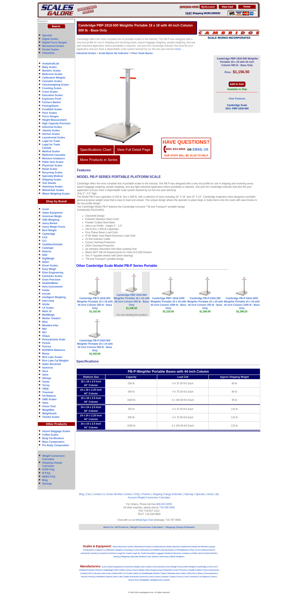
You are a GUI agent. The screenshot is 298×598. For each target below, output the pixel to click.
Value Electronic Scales (122, 547)
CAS (44, 237)
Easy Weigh (49, 269)
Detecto (46, 251)
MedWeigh (48, 314)
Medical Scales (51, 151)
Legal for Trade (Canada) (144, 553)
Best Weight (49, 230)
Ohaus (46, 336)
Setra (45, 374)
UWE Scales (49, 399)
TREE (45, 388)
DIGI (44, 255)
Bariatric (177, 547)
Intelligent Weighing (54, 297)
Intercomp (48, 300)
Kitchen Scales (51, 134)
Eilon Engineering (52, 272)
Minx (45, 321)
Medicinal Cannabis (53, 154)
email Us (200, 149)
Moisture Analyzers (53, 158)
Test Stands (49, 183)
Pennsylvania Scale (53, 339)
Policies (146, 494)
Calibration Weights (53, 77)
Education (145, 550)
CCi (44, 240)
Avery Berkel (49, 223)
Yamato (166, 580)
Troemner (48, 392)
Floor (192, 550)
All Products (122, 527)
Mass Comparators (53, 441)
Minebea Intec (50, 325)
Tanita (45, 381)
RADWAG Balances (53, 350)
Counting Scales (52, 88)
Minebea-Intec (174, 573)
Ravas (45, 353)
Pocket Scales (50, 49)
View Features (237, 98)
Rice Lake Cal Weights (55, 360)
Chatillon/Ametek (52, 244)
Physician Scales (52, 165)
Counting (128, 550)
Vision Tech (49, 406)
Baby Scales (49, 67)
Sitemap (47, 483)
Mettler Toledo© (51, 318)
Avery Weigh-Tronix (53, 226)
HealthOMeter (50, 283)
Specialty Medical (52, 176)
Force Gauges (50, 116)
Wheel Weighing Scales (56, 193)
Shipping (125, 557)
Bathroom (186, 547)
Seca (45, 371)
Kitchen (112, 553)
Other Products (56, 424)
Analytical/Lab (50, 63)
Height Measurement (54, 119)
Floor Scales (49, 112)
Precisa (46, 346)
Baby (169, 547)
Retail (213, 553)
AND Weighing (50, 219)
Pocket (206, 553)
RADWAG (101, 577)
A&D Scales (146, 567)
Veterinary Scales (52, 186)
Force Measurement (205, 550)
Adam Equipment (52, 212)
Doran (129, 570)
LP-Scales (128, 573)
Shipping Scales (51, 179)
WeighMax (48, 409)
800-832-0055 (164, 504)
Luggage (160, 553)
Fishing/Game (50, 105)
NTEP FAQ (48, 469)
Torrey (46, 385)
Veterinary (164, 557)
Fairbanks (167, 570)
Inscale (46, 293)
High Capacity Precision (56, 123)
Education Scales (52, 95)
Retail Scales (50, 169)
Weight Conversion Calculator (153, 497)
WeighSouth (49, 413)
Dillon (45, 262)
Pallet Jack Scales (53, 162)
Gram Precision (51, 279)
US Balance (49, 395)
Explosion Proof (51, 98)
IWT (90, 573)
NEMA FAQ (48, 476)
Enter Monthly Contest (119, 494)
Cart (88, 494)
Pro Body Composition (55, 445)
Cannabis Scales (52, 81)
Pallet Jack (197, 553)
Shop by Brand (56, 201)
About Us (108, 527)
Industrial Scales (52, 127)
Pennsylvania (211, 573)
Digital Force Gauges (54, 42)
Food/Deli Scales (52, 109)
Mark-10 (137, 573)
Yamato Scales (51, 417)
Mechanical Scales (53, 46)
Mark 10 (47, 311)
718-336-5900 (167, 507)
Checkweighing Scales (55, 84)
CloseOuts (48, 53)
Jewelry (94, 553)
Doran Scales (50, 265)
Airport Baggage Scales (56, 431)
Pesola (46, 343)
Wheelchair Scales (53, 190)
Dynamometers (168, 550)
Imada (45, 290)
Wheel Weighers (177, 557)
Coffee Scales (50, 434)
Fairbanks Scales (52, 276)
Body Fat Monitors (53, 438)
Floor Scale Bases (142, 53)
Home (210, 494)
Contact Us (99, 494)
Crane (136, 550)
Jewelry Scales (51, 130)
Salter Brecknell (51, 364)
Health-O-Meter (195, 570)
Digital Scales (50, 38)
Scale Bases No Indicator (114, 53)
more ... (179, 49)
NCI (44, 332)
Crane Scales (50, 91)
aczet (104, 567)
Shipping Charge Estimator (167, 494)
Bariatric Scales (51, 70)
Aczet (45, 209)
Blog (45, 480)
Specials (47, 35)
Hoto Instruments (52, 286)
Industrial (85, 553)
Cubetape (48, 247)
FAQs (137, 494)
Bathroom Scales (52, 74)
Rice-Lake (118, 577)
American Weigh (52, 216)
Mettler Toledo (160, 573)
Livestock (103, 553)
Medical (168, 553)
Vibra (45, 402)
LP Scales (48, 307)
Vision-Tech (133, 580)
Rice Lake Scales (52, 357)
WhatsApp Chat (144, 519)
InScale (96, 573)
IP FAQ (46, 473)
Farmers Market (51, 102)
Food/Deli (155, 550)
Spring (117, 557)
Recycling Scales (52, 172)
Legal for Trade (51, 141)
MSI (44, 328)
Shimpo (46, 378)
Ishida (45, 304)
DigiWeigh (48, 258)
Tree (186, 577)
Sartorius (47, 367)
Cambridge (48, 233)
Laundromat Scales (53, 137)
